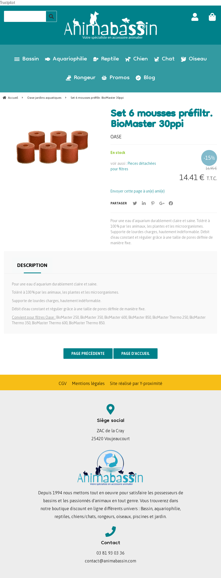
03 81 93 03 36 (110, 553)
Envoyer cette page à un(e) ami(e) (138, 191)
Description (32, 265)
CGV (63, 383)
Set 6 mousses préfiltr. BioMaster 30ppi (162, 119)
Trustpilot (7, 3)
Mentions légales (88, 383)
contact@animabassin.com (110, 560)
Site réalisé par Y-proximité (136, 383)
